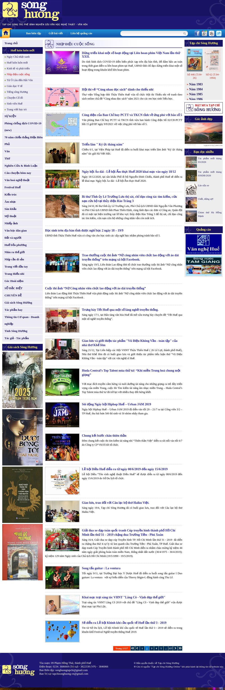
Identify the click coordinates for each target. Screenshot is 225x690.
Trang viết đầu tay (16, 266)
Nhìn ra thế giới (14, 252)
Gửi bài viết (56, 33)
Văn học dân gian (15, 230)
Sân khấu (10, 209)
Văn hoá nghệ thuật (16, 180)
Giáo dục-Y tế (14, 86)
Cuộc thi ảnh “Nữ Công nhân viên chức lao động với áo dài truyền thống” (95, 288)
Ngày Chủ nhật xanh (18, 56)
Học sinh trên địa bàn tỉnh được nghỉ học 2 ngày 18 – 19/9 (84, 230)
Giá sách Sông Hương (18, 302)
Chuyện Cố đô (15, 97)
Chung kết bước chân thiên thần (104, 435)
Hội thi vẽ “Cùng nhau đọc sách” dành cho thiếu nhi (117, 89)
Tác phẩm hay (13, 309)
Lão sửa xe (203, 185)
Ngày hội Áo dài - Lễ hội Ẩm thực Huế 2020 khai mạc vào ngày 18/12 (129, 171)
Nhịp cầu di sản (14, 259)
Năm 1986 (196, 99)
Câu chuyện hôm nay (17, 173)
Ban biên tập (33, 33)
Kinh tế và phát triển (18, 68)
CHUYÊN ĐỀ (13, 295)
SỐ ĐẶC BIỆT (13, 288)
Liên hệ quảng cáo (81, 33)
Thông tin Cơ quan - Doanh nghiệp (21, 320)
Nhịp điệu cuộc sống (18, 74)
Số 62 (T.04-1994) (212, 76)
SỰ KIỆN (10, 116)
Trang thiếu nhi (14, 273)
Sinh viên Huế (14, 103)
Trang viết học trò (17, 109)
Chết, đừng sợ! (206, 198)
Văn (7, 151)
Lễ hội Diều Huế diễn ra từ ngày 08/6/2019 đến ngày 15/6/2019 (125, 469)
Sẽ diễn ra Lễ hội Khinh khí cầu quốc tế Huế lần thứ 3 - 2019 (124, 622)
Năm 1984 (196, 89)
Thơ (7, 158)
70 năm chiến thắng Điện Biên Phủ (23, 141)
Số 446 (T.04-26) (194, 76)
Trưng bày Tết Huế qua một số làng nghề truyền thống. (120, 309)
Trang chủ (11, 43)
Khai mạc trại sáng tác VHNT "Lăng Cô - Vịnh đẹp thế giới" (123, 597)
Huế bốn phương (15, 245)
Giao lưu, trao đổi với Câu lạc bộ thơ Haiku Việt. (115, 502)
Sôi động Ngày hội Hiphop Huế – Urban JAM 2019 (116, 404)
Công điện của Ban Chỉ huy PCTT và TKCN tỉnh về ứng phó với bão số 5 (132, 115)
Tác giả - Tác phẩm (16, 338)
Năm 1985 (196, 94)
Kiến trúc (10, 194)
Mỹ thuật (10, 216)
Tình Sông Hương (15, 331)
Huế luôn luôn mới (22, 50)
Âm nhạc (10, 201)
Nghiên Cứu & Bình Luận (20, 165)
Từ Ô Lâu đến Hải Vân (20, 80)
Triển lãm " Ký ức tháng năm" (103, 144)
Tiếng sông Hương (17, 91)
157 (171, 648)
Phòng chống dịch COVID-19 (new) (22, 127)
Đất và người (12, 237)
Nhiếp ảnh (11, 223)
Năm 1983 (196, 84)
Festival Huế (12, 187)
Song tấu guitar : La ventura (101, 568)
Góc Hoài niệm (13, 281)
